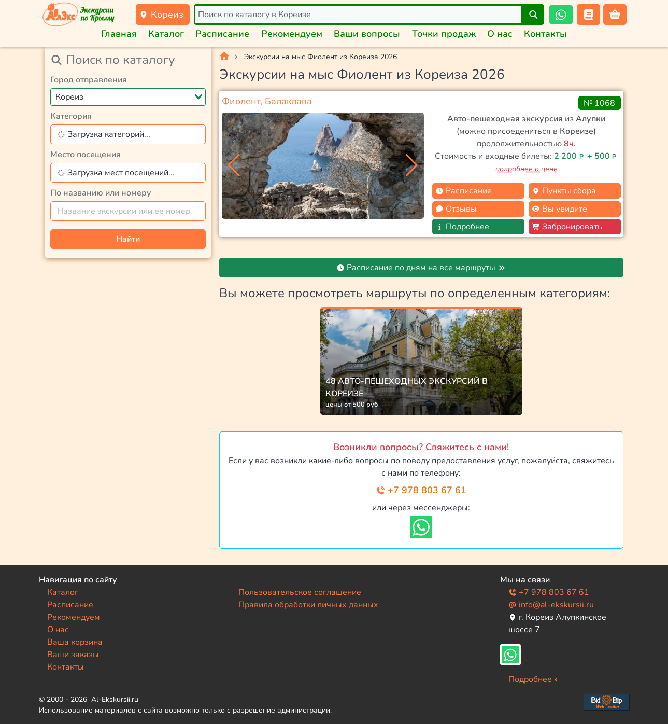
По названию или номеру (100, 193)
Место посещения (85, 154)
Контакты (545, 33)
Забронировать (567, 226)
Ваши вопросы (367, 33)
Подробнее (462, 226)
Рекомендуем (291, 33)
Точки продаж (444, 33)
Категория (71, 116)
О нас (500, 33)
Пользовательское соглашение (299, 592)
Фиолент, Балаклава (267, 101)
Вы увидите (559, 209)
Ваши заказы (73, 654)
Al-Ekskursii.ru (114, 699)
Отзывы (456, 209)
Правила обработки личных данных (308, 604)
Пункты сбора (564, 191)
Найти (128, 239)
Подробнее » (533, 679)
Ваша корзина (75, 642)
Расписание (222, 33)
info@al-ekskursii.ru (551, 604)
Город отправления (88, 80)
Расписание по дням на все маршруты (421, 267)
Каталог (166, 33)
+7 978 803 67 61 (421, 490)
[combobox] (128, 97)
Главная (119, 33)
